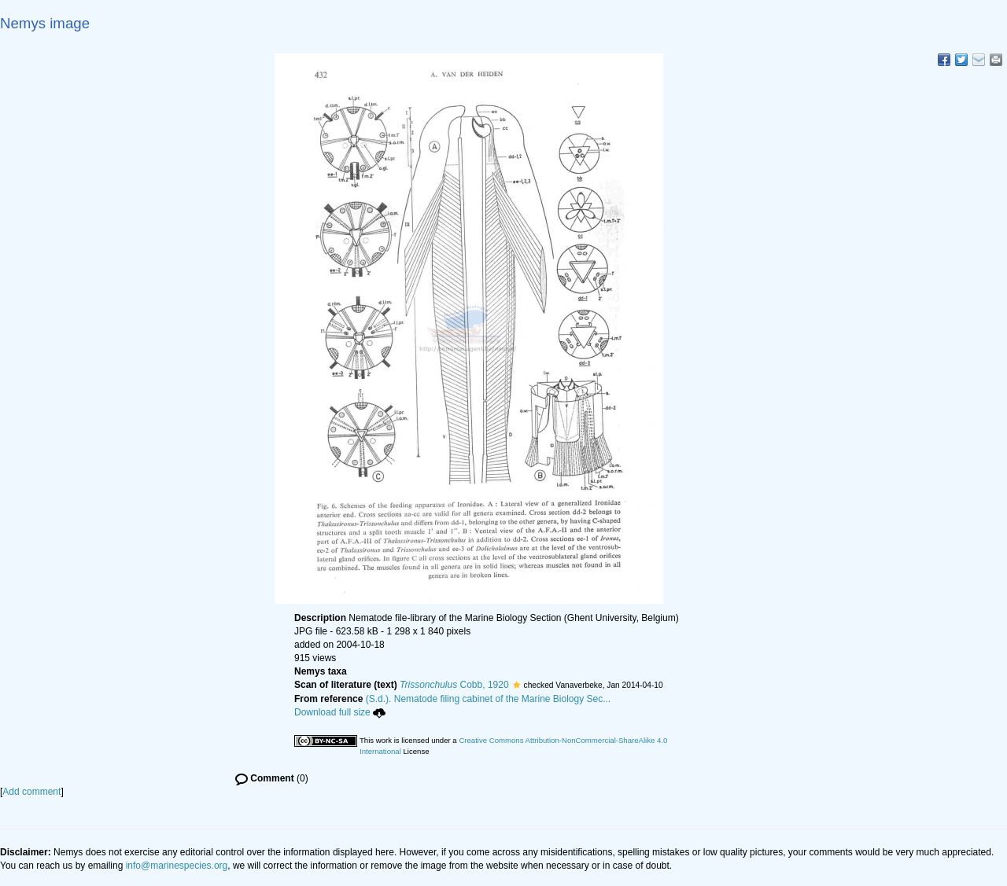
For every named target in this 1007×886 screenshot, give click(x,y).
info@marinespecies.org (177, 865)
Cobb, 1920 (454, 684)
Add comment (31, 791)
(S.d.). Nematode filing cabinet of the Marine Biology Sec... (488, 698)
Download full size (339, 712)
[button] (516, 685)
